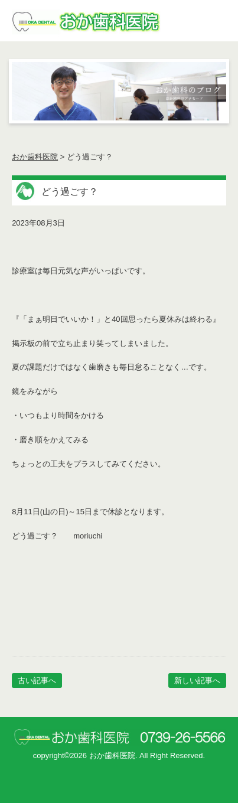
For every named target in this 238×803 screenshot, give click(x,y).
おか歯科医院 (35, 156)
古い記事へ (37, 680)
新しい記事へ (197, 680)
